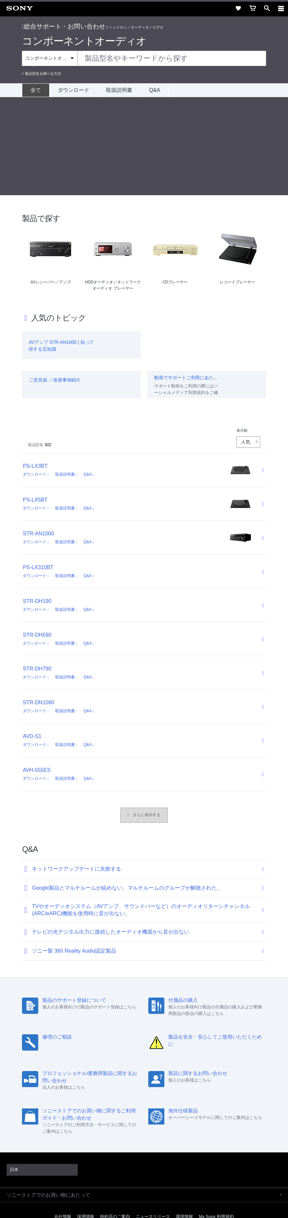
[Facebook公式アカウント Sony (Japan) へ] (165, 1134)
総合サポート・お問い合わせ (63, 26)
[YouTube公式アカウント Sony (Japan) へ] (151, 1134)
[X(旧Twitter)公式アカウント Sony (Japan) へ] (137, 1134)
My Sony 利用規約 (216, 1118)
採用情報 (85, 1118)
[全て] (35, 90)
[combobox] (144, 58)
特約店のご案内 (115, 1118)
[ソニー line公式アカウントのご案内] (123, 1134)
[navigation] (281, 8)
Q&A (154, 90)
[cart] (252, 8)
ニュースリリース (153, 1118)
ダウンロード (73, 90)
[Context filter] (49, 58)
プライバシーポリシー (144, 1179)
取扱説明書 (119, 90)
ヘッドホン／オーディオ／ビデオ (136, 27)
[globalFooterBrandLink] (144, 1205)
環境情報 (184, 1118)
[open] (267, 8)
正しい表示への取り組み (144, 1186)
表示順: (243, 332)
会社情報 (62, 1118)
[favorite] (238, 8)
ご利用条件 (144, 1171)
